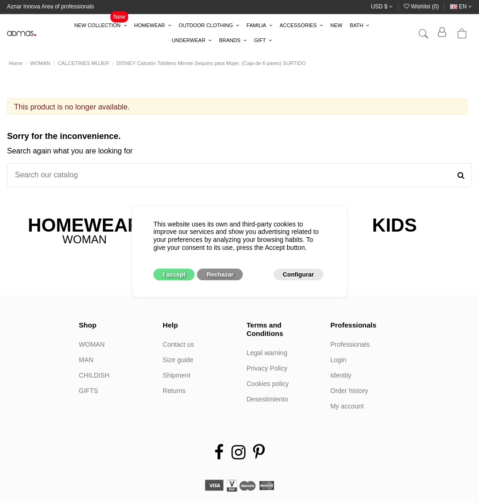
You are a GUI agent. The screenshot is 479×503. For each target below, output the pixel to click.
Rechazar (219, 274)
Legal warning (267, 353)
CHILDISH (94, 375)
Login (338, 360)
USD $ (382, 6)
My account (347, 406)
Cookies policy (268, 383)
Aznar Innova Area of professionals (50, 6)
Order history (349, 390)
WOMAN (92, 344)
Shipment (176, 375)
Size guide (178, 360)
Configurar (298, 274)
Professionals (350, 344)
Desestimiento (267, 399)
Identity (340, 375)
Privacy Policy (267, 368)
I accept (174, 274)
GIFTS (88, 390)
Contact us (178, 344)
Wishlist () (422, 6)
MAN (86, 360)
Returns (174, 390)
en (461, 6)
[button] (101, 25)
